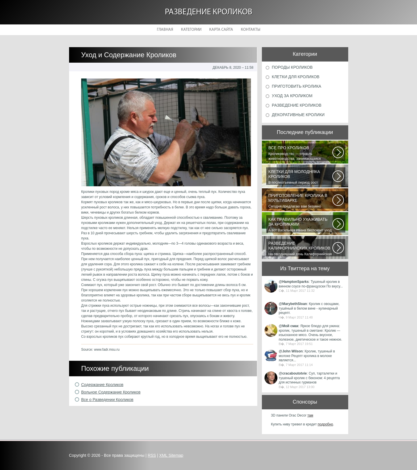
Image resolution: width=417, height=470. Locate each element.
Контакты (250, 30)
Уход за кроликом (292, 95)
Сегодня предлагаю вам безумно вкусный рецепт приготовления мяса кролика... (300, 201)
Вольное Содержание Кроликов (110, 392)
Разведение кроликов (208, 12)
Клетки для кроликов (295, 76)
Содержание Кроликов (102, 384)
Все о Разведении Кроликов (107, 399)
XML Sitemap (171, 455)
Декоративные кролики (298, 114)
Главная (165, 30)
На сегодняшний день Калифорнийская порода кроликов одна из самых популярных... (300, 248)
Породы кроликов (292, 67)
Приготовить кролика (296, 86)
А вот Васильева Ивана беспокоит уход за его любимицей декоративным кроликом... (300, 225)
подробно (325, 424)
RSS (152, 455)
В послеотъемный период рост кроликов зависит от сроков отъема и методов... (300, 177)
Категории (191, 30)
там (310, 415)
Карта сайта (221, 30)
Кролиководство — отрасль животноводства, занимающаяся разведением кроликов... (300, 153)
